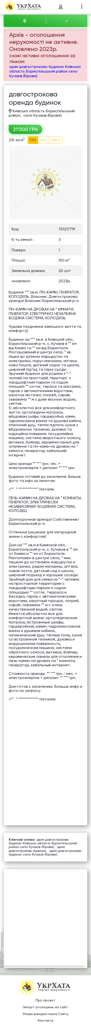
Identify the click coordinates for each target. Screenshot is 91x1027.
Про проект (45, 1000)
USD (43, 140)
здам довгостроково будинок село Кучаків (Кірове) (45, 852)
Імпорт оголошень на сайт (45, 1007)
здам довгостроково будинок (37, 848)
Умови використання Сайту (45, 1014)
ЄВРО (56, 140)
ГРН (33, 140)
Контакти (45, 1020)
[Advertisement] (45, 915)
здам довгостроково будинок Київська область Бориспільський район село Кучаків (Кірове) (45, 71)
